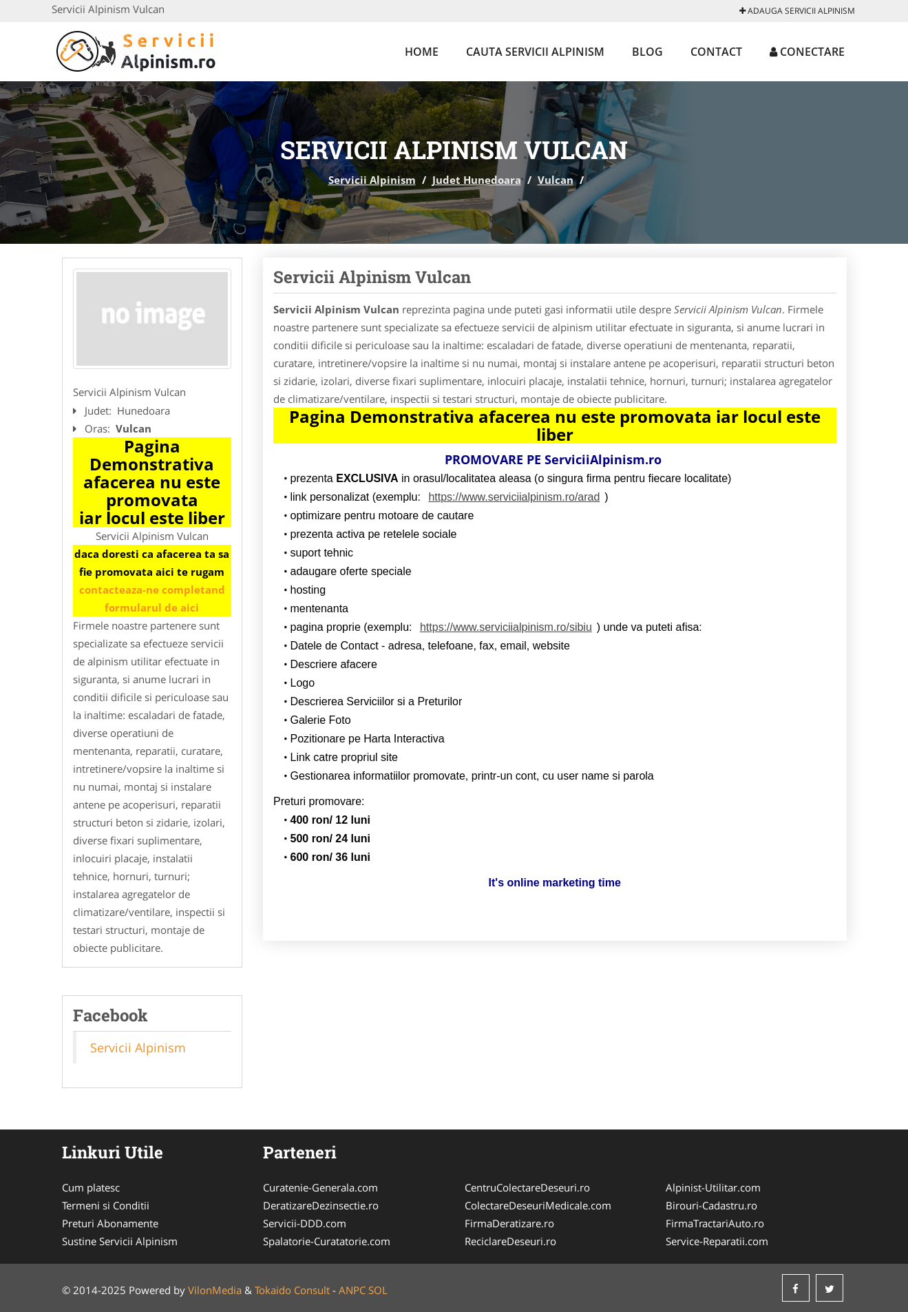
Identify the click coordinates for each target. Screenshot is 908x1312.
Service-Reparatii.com (717, 1241)
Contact (716, 51)
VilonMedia (215, 1290)
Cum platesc (91, 1187)
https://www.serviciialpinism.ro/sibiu (506, 627)
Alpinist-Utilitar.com (713, 1187)
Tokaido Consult (292, 1290)
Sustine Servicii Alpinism (120, 1241)
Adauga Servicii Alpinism (797, 11)
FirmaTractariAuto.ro (715, 1223)
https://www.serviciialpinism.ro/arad (514, 497)
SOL (378, 1290)
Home (422, 51)
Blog (647, 51)
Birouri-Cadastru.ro (711, 1205)
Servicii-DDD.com (304, 1223)
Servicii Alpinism (372, 180)
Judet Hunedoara (476, 180)
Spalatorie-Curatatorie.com (326, 1241)
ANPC (352, 1290)
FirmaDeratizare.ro (509, 1223)
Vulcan (555, 180)
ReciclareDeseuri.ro (510, 1241)
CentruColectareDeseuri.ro (527, 1187)
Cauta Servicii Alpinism (535, 51)
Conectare (807, 51)
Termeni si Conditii (105, 1205)
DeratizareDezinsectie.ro (321, 1205)
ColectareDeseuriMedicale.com (538, 1205)
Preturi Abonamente (110, 1223)
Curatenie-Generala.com (320, 1187)
